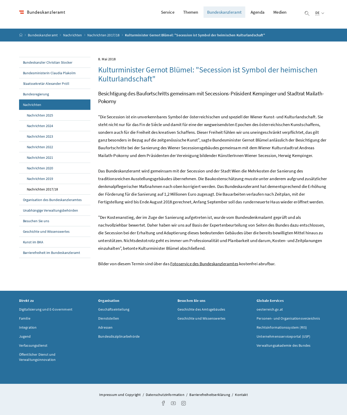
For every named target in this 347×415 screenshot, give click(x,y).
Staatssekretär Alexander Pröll (46, 83)
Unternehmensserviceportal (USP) (283, 336)
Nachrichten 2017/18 (104, 35)
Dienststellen (108, 318)
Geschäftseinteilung (113, 309)
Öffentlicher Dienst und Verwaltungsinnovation (37, 357)
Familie (24, 318)
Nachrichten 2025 (40, 115)
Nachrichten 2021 (40, 157)
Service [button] (167, 12)
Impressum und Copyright (120, 394)
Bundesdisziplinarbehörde (119, 336)
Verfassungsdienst (33, 345)
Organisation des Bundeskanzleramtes (52, 199)
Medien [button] (279, 12)
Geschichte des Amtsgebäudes (201, 309)
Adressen (105, 327)
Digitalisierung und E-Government (46, 309)
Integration (28, 327)
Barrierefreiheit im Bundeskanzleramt (51, 252)
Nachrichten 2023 (40, 136)
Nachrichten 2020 (40, 168)
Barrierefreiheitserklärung (209, 394)
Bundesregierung (36, 94)
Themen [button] (190, 12)
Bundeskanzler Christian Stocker (48, 62)
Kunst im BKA (33, 242)
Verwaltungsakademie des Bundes (283, 345)
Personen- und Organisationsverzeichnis (288, 318)
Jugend (25, 336)
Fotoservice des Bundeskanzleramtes (204, 264)
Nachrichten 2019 (40, 178)
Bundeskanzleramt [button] (224, 12)
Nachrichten (73, 35)
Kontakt (241, 394)
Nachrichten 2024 (40, 125)
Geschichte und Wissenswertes (46, 231)
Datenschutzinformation (165, 394)
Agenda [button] (258, 12)
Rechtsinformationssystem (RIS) (282, 327)
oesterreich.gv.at (270, 309)
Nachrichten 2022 (40, 147)
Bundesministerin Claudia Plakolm (49, 73)
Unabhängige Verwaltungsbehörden (50, 210)
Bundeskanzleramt (43, 35)
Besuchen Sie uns (36, 221)
